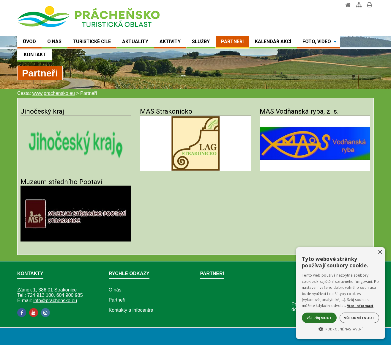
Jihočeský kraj (42, 111)
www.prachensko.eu (53, 93)
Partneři (117, 299)
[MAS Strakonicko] (195, 169)
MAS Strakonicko (166, 111)
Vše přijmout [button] (319, 318)
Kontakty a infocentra (131, 310)
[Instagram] (45, 312)
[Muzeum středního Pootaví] (76, 239)
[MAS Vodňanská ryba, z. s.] (315, 169)
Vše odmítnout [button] (359, 318)
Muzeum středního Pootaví (61, 182)
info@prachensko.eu (55, 300)
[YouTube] (33, 312)
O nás (115, 289)
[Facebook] (21, 312)
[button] (340, 328)
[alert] (340, 293)
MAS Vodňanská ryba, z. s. (299, 111)
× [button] (380, 252)
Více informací (360, 305)
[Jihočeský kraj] (76, 169)
